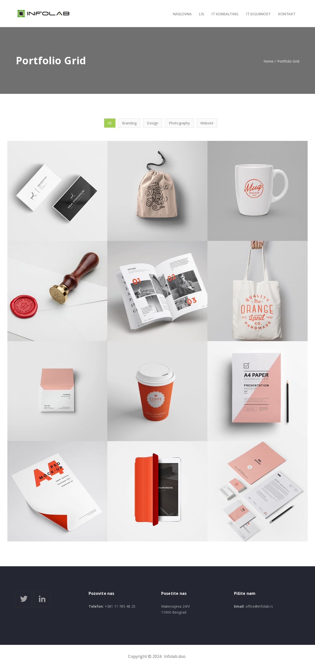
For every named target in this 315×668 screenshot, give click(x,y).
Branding (129, 123)
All (109, 123)
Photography (179, 123)
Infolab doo (175, 656)
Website (206, 123)
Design (152, 123)
